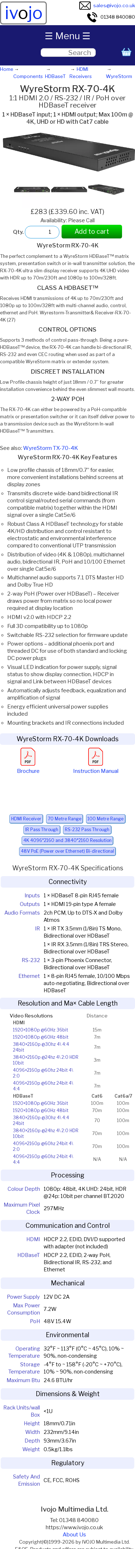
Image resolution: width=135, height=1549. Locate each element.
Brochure (28, 767)
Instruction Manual (95, 767)
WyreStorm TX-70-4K (50, 448)
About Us (74, 1534)
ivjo (23, 13)
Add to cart (92, 231)
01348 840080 (110, 17)
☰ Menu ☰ (67, 35)
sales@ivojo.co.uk (107, 5)
